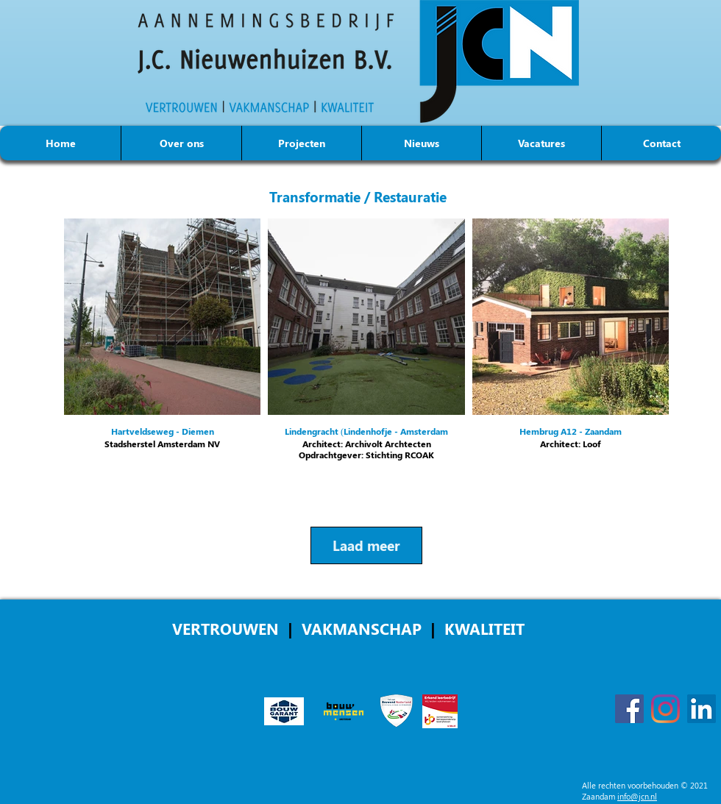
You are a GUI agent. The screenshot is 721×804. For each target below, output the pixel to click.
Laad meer (366, 545)
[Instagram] (665, 708)
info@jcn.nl (637, 796)
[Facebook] (629, 708)
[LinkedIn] (701, 708)
